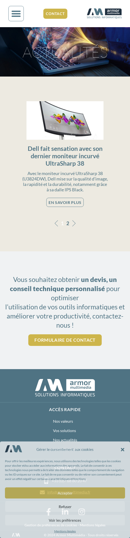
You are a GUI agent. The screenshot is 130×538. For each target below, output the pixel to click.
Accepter (65, 493)
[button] (122, 449)
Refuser (65, 506)
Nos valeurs (63, 421)
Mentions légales (65, 531)
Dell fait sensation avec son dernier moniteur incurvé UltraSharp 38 (65, 156)
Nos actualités (65, 440)
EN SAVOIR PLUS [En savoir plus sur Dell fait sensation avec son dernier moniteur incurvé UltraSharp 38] (65, 202)
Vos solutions (64, 430)
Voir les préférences (65, 520)
